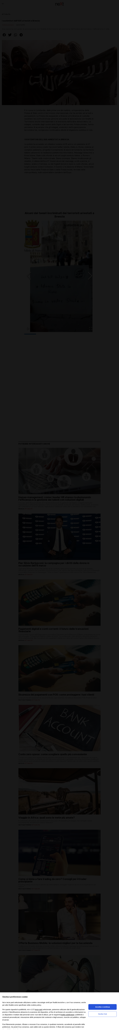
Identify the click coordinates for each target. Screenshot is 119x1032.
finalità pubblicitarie (67, 1015)
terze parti (38, 1009)
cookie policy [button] (36, 1005)
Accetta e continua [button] (102, 1007)
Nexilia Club (102, 1014)
